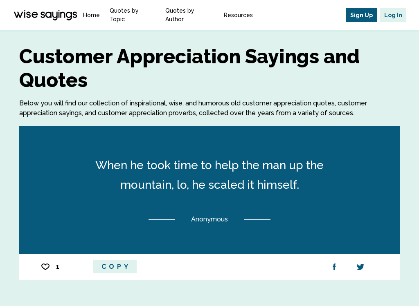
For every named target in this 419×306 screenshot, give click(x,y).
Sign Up (361, 15)
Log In (393, 15)
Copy (116, 266)
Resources (238, 15)
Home (91, 15)
